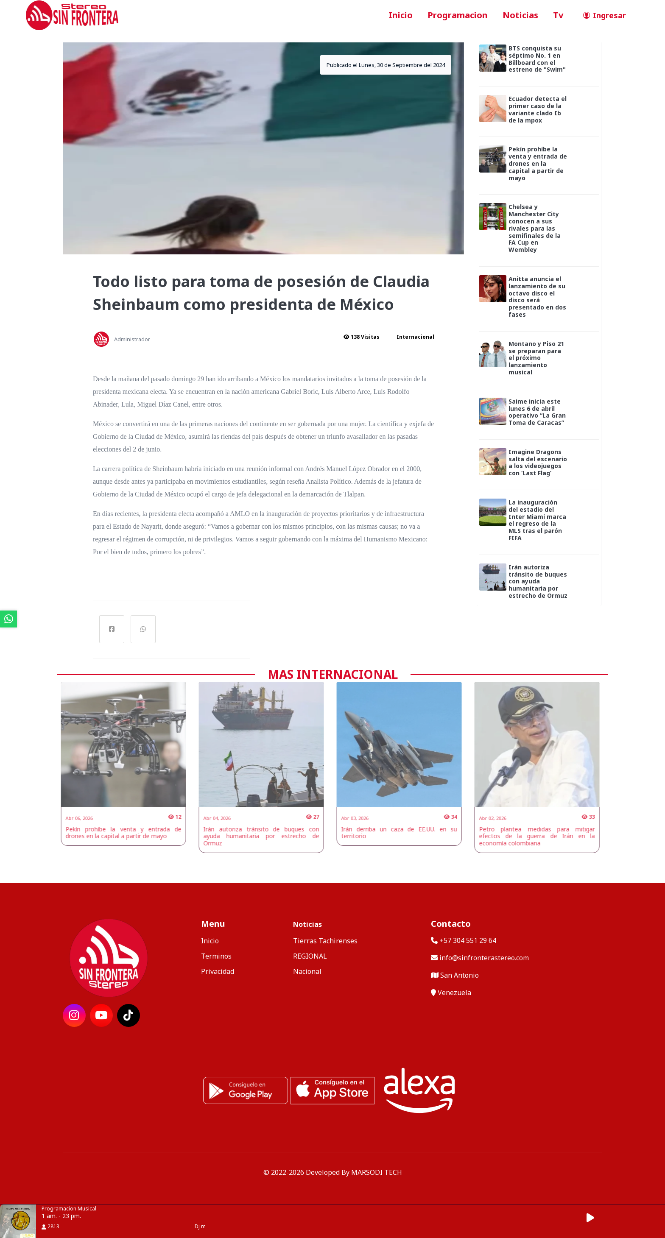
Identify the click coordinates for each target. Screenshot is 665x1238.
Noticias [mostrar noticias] (307, 924)
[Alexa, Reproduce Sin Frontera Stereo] (419, 1090)
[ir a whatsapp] (8, 619)
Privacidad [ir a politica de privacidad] (217, 971)
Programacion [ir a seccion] (458, 15)
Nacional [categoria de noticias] (307, 971)
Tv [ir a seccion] (558, 15)
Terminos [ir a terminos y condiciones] (216, 956)
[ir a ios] (332, 1090)
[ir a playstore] (245, 1090)
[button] (595, 1218)
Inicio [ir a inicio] (400, 15)
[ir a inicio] (72, 14)
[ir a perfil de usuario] (602, 15)
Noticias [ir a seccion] (520, 15)
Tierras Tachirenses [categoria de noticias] (325, 940)
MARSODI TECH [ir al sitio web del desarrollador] (376, 1172)
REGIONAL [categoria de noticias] (310, 956)
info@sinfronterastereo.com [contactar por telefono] (480, 957)
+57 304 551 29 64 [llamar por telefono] (463, 940)
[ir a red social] (74, 1015)
